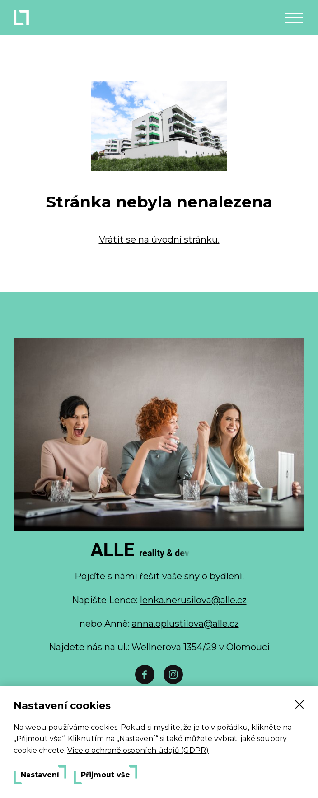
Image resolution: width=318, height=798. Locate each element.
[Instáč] (173, 674)
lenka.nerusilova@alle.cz (193, 600)
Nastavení (40, 774)
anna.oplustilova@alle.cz (185, 623)
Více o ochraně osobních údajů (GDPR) (138, 750)
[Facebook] (144, 674)
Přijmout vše (105, 774)
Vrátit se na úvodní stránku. (159, 239)
